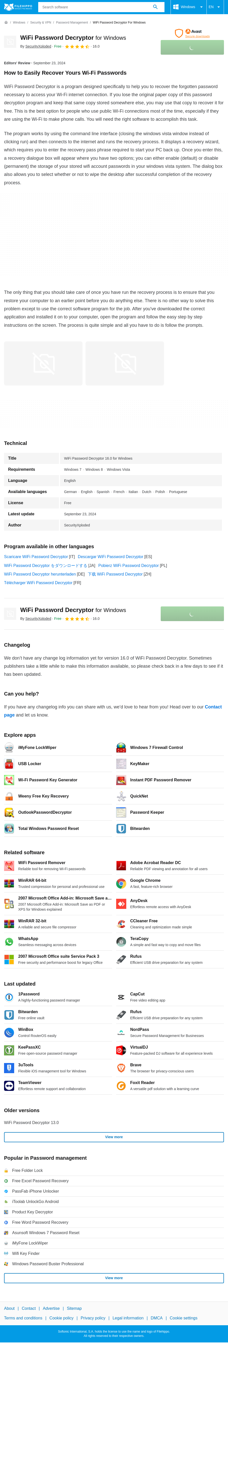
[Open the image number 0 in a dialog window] (43, 363)
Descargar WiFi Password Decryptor (110, 557)
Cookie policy (61, 1318)
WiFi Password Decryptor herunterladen (40, 574)
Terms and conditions (23, 1318)
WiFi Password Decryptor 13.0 (31, 1122)
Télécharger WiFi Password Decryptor (38, 583)
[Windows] (19, 23)
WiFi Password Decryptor (73, 37)
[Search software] (155, 7)
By (35, 46)
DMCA (157, 1318)
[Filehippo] (18, 7)
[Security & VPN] (40, 23)
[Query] (101, 7)
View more (114, 1137)
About (9, 1308)
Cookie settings (183, 1318)
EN (215, 7)
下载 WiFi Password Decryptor (115, 574)
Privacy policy (93, 1318)
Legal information (128, 1318)
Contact (29, 1308)
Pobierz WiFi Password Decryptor (128, 565)
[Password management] (72, 23)
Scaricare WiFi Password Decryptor (36, 557)
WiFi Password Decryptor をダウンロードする (45, 565)
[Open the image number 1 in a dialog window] (125, 363)
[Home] (6, 22)
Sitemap (74, 1308)
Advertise (51, 1308)
